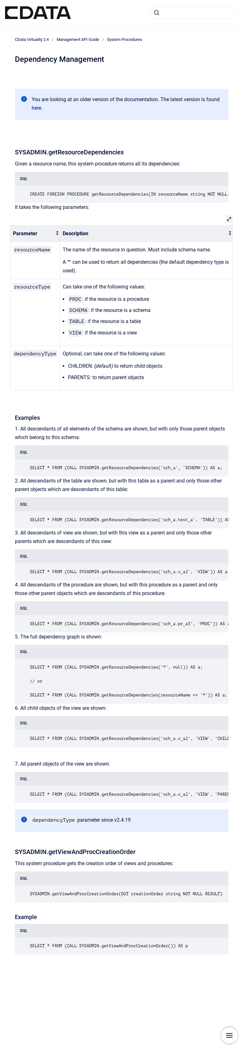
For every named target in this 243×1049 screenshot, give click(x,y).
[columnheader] (35, 234)
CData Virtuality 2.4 (32, 39)
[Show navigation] (229, 1035)
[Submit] (157, 13)
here (36, 108)
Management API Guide (78, 39)
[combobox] (194, 13)
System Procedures (124, 39)
